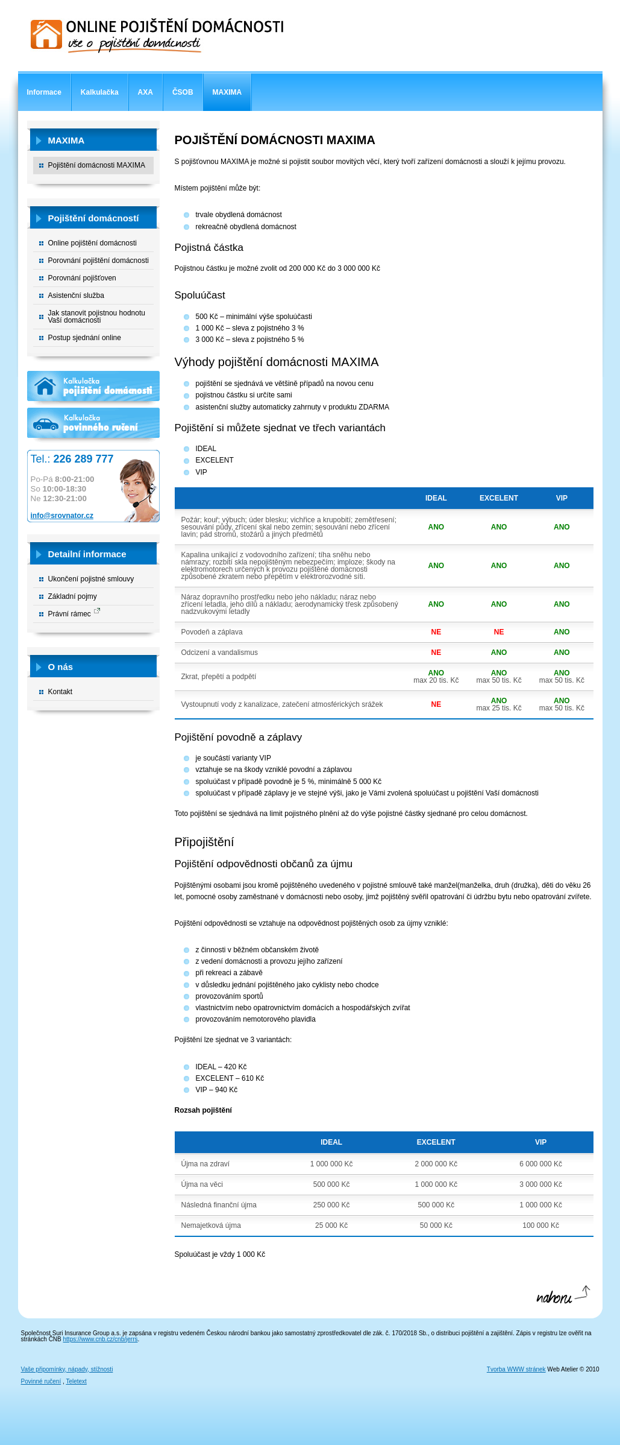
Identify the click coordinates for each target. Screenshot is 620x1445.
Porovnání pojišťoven (82, 278)
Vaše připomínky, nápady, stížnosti (67, 1369)
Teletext (76, 1381)
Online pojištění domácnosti (92, 243)
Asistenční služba (76, 295)
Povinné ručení (41, 1381)
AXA (145, 92)
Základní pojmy (72, 596)
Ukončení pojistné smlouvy (91, 579)
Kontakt (60, 692)
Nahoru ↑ (562, 1298)
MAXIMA (227, 92)
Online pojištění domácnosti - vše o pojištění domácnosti (156, 35)
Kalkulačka (100, 92)
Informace (44, 92)
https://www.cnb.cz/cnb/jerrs (100, 1339)
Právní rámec (69, 614)
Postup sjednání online (84, 338)
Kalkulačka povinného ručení (93, 426)
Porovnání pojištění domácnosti (98, 260)
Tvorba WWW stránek (516, 1369)
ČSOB (182, 92)
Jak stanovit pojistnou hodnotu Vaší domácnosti (96, 316)
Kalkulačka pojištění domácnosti (93, 389)
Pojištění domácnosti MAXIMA (96, 165)
